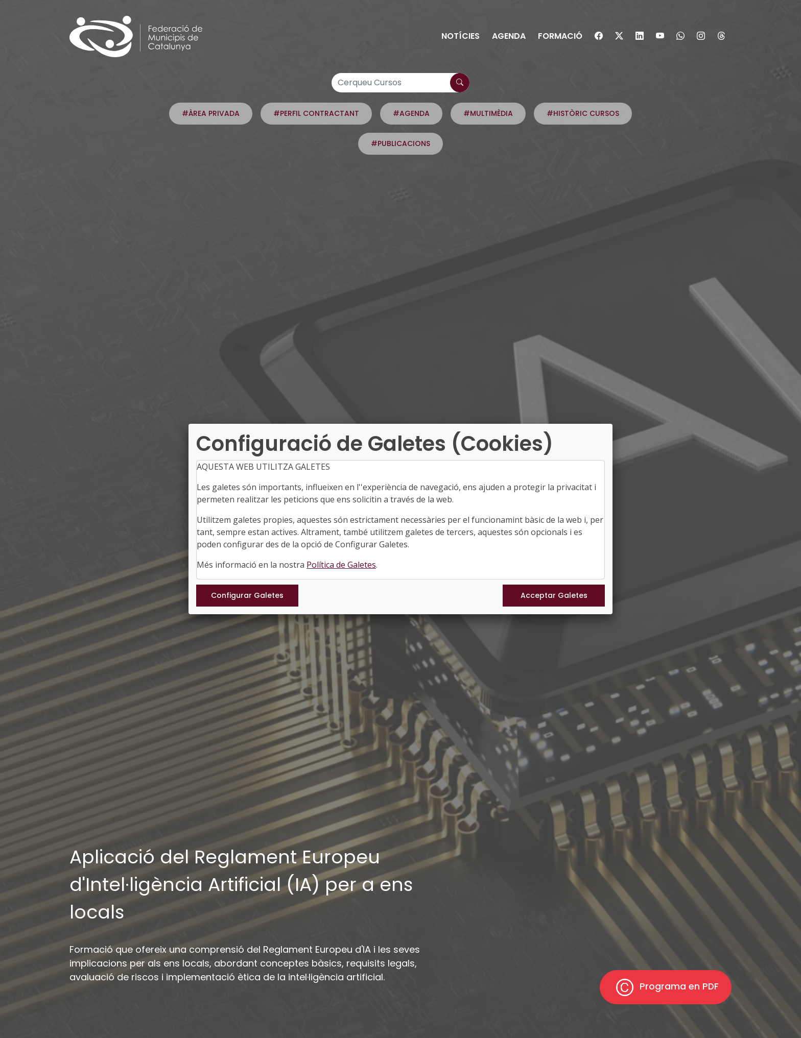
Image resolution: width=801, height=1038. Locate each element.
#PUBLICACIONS (400, 143)
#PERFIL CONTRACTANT (316, 113)
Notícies (460, 36)
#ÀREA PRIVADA (211, 113)
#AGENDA (411, 113)
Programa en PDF (665, 987)
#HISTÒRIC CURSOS (583, 113)
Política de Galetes (341, 564)
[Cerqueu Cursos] (400, 82)
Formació (560, 36)
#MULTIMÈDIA (488, 113)
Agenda (509, 36)
